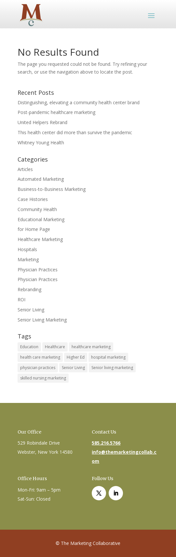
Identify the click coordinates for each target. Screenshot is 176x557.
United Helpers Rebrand (42, 122)
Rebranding (29, 289)
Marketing (28, 259)
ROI (21, 299)
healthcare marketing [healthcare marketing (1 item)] (91, 347)
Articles (25, 169)
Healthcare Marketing (40, 239)
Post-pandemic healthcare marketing (56, 112)
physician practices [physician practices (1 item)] (37, 367)
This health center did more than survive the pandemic (75, 132)
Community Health (37, 209)
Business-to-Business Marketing (52, 189)
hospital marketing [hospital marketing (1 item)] (108, 357)
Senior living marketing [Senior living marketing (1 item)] (112, 367)
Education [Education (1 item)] (29, 347)
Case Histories (33, 199)
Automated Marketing (41, 179)
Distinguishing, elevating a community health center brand (79, 102)
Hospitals (27, 249)
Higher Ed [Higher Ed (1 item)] (76, 357)
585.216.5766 (106, 443)
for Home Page (34, 229)
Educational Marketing (41, 219)
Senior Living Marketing (42, 320)
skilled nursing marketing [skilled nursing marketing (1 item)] (43, 378)
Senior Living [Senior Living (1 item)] (73, 367)
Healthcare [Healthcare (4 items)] (55, 347)
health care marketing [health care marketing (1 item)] (40, 357)
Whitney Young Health (41, 142)
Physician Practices (38, 269)
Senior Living (31, 310)
